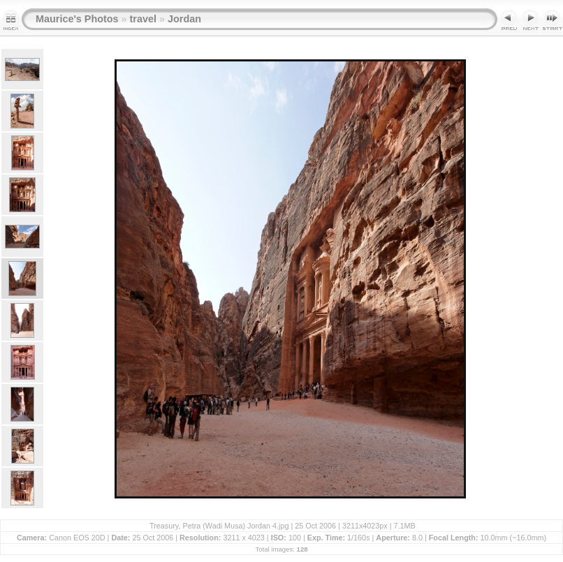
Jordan (184, 18)
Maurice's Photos (77, 18)
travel (143, 18)
